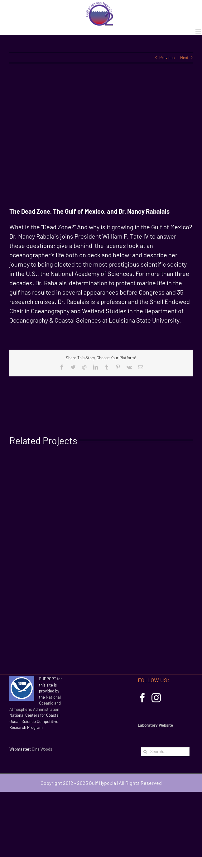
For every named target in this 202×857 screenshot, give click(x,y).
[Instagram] (156, 697)
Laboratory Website (155, 725)
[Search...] (165, 751)
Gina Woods (42, 749)
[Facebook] (142, 697)
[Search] (145, 751)
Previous (167, 57)
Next (184, 57)
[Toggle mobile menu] (198, 31)
